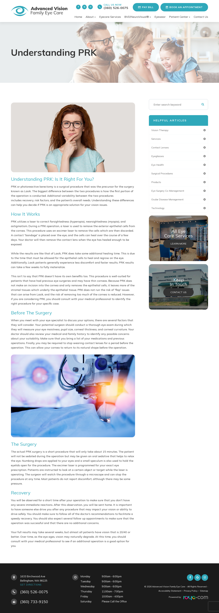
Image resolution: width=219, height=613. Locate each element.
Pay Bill (146, 7)
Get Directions (31, 585)
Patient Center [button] (179, 16)
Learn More (178, 246)
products (159, 184)
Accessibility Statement (169, 590)
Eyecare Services (110, 16)
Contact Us (201, 16)
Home (78, 16)
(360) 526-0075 (116, 6)
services (159, 139)
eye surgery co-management (173, 193)
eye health (161, 166)
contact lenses (163, 148)
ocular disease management (172, 202)
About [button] (91, 16)
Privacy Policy (190, 590)
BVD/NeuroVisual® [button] (137, 16)
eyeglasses (161, 157)
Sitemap (204, 590)
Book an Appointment (184, 7)
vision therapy (163, 130)
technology (161, 211)
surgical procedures (166, 175)
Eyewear (160, 16)
